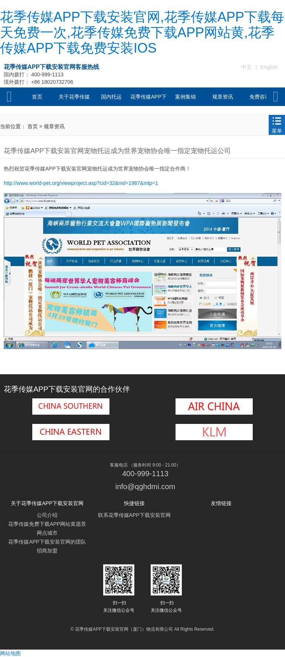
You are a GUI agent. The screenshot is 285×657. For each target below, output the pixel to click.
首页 (37, 97)
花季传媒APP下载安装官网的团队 (47, 542)
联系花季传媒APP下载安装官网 (134, 515)
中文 (246, 67)
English (269, 67)
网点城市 (47, 533)
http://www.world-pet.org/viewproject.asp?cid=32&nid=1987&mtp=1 (81, 183)
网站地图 (10, 653)
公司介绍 (47, 515)
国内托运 (111, 97)
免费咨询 (259, 97)
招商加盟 (47, 551)
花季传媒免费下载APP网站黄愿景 (47, 524)
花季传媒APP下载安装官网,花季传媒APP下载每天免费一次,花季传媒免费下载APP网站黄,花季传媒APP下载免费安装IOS (142, 32)
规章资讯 (222, 97)
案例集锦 (185, 97)
